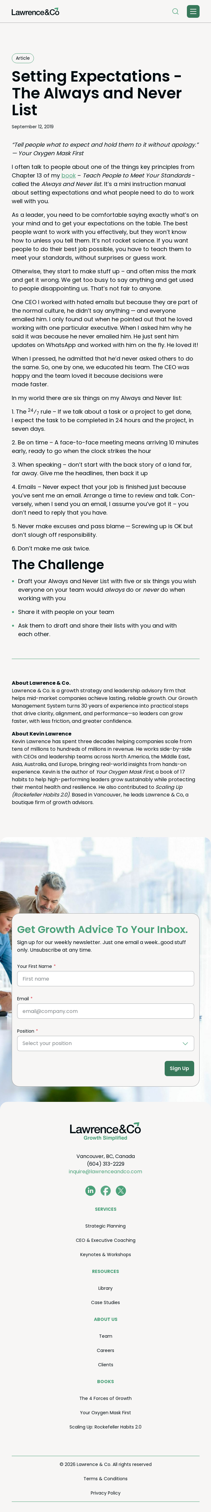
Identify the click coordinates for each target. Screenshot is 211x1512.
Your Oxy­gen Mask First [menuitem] (105, 1412)
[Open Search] (175, 11)
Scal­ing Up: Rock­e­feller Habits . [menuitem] (105, 1427)
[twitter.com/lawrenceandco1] (121, 1191)
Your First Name (34, 966)
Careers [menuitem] (105, 1350)
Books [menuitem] (105, 1381)
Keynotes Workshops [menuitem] (105, 1254)
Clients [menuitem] (105, 1365)
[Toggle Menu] (193, 11)
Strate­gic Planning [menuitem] (105, 1226)
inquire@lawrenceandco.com (105, 1171)
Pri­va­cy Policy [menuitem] (106, 1493)
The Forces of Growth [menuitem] (105, 1398)
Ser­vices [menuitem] (105, 1209)
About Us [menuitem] (105, 1319)
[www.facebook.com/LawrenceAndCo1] (106, 1191)
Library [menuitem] (105, 1288)
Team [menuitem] (105, 1336)
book (69, 175)
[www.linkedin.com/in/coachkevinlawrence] (90, 1191)
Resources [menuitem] (105, 1271)
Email (23, 998)
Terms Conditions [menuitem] (105, 1478)
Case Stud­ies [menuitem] (105, 1302)
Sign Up (179, 1068)
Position (25, 1031)
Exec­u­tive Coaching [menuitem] (105, 1240)
